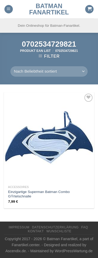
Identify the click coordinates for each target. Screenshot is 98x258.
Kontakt (36, 231)
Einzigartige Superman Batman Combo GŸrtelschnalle (39, 194)
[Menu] (8, 9)
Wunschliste (59, 231)
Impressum (19, 227)
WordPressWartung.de (74, 251)
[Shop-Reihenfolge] (48, 71)
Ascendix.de (15, 251)
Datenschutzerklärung (55, 227)
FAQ (84, 227)
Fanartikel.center (25, 245)
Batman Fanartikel (49, 9)
